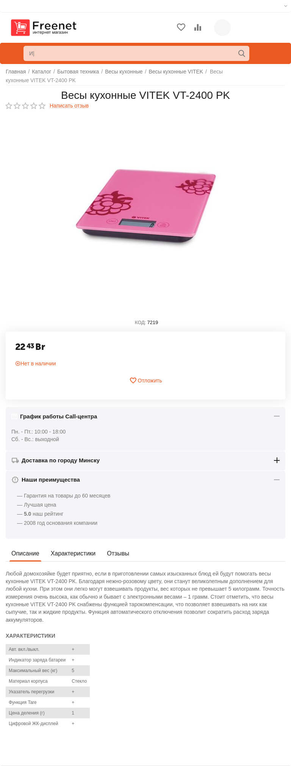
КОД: (140, 322)
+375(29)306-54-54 (238, 681)
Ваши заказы (162, 683)
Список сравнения (168, 706)
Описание (25, 553)
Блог (11, 721)
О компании (20, 675)
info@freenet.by (234, 718)
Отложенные (162, 694)
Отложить (145, 380)
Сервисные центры (170, 718)
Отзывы (118, 553)
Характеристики (73, 553)
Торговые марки (25, 697)
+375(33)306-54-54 (238, 690)
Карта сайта (20, 709)
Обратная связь (25, 686)
